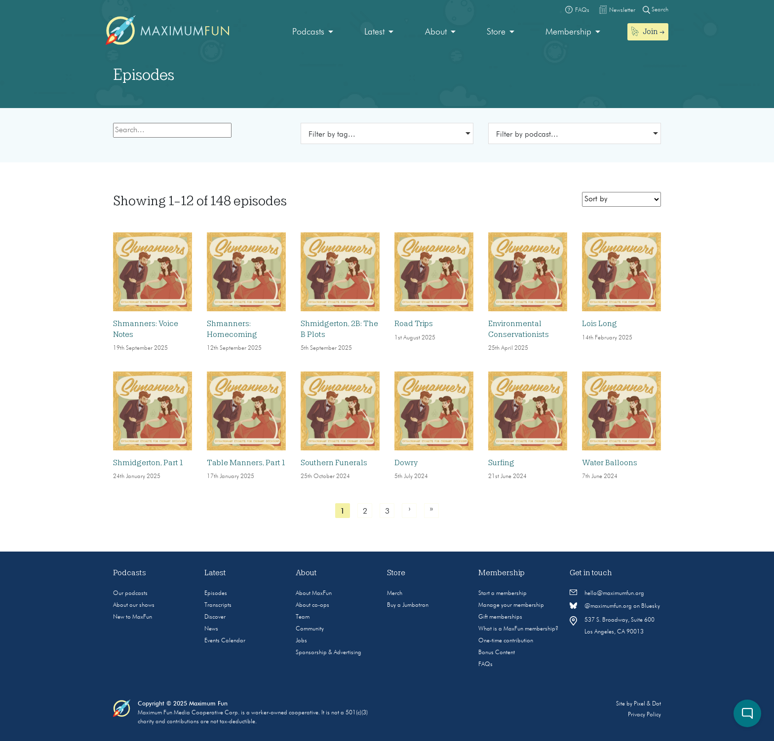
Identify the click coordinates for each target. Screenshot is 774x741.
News (211, 629)
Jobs (301, 641)
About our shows (134, 605)
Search (655, 9)
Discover (215, 617)
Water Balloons (609, 462)
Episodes (215, 593)
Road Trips (413, 323)
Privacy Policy (644, 715)
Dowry (406, 462)
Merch (394, 593)
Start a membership (502, 593)
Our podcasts (130, 593)
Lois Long (599, 323)
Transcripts (218, 605)
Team (303, 617)
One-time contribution (505, 641)
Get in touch (591, 572)
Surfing (501, 462)
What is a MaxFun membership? (518, 629)
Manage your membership (511, 605)
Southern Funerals (334, 462)
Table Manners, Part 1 (246, 462)
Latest (374, 32)
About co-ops (312, 605)
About (436, 32)
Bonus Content (496, 653)
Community (310, 629)
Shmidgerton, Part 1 (148, 462)
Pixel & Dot (647, 704)
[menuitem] (312, 32)
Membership (568, 32)
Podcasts (308, 32)
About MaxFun (314, 593)
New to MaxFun (132, 617)
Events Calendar (224, 641)
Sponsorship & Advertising (328, 653)
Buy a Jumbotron (407, 605)
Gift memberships (500, 617)
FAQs (485, 664)
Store (496, 32)
